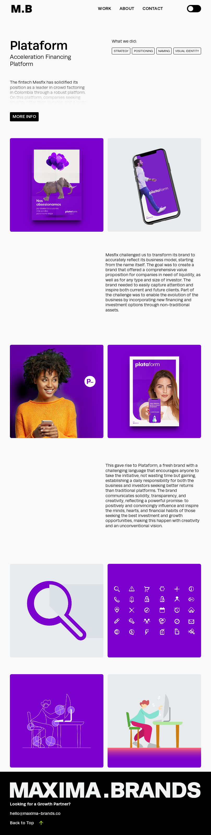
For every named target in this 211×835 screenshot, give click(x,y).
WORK (104, 8)
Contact (153, 8)
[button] (194, 8)
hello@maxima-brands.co (35, 813)
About (127, 8)
